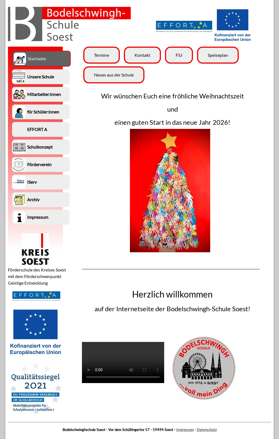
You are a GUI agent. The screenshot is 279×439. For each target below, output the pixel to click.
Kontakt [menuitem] (142, 55)
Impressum (185, 429)
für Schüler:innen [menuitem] (43, 111)
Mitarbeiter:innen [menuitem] (44, 94)
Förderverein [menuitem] (39, 164)
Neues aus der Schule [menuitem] (114, 74)
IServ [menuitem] (32, 182)
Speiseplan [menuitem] (218, 55)
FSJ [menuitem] (179, 55)
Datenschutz (207, 429)
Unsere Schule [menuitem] (40, 76)
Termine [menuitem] (101, 55)
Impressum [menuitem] (37, 217)
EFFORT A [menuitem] (37, 129)
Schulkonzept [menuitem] (40, 146)
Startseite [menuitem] (37, 58)
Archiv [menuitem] (33, 199)
